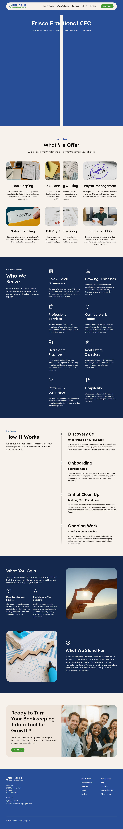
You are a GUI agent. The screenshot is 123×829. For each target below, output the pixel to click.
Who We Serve (63, 6)
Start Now (18, 750)
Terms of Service (107, 790)
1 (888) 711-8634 (12, 801)
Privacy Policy (106, 794)
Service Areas (106, 779)
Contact (104, 786)
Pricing (93, 6)
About (84, 6)
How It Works (48, 6)
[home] (17, 6)
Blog (102, 783)
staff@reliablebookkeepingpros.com (19, 804)
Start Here (107, 6)
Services (75, 6)
